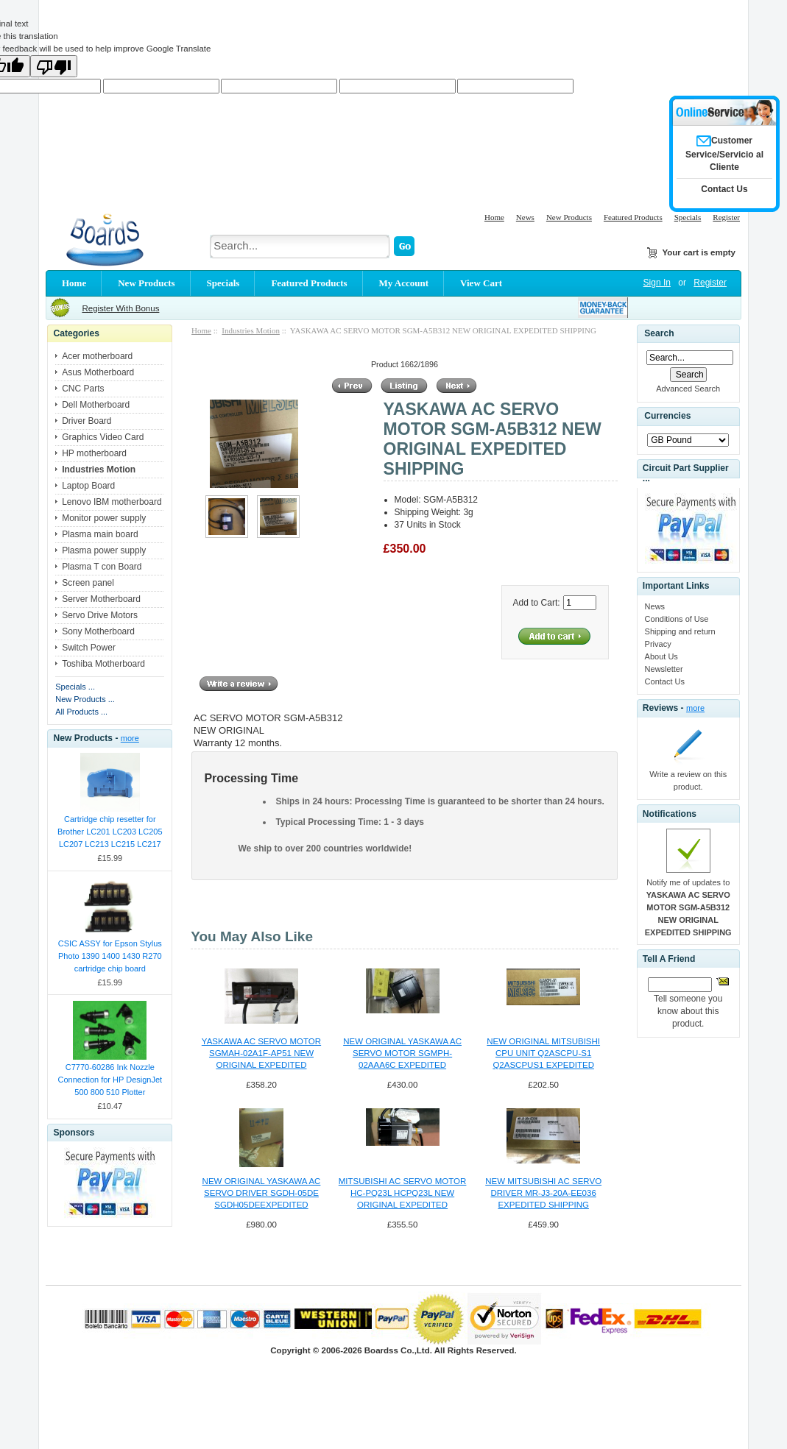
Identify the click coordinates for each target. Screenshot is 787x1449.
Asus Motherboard (98, 372)
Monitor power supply (104, 518)
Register (726, 217)
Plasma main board (100, 534)
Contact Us (665, 681)
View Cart (481, 282)
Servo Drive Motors (100, 615)
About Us (661, 656)
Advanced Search (688, 388)
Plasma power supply (104, 550)
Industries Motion (251, 330)
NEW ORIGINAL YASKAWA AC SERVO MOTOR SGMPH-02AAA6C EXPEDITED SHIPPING (402, 1054)
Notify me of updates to (688, 907)
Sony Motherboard (98, 631)
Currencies (667, 416)
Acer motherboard (97, 356)
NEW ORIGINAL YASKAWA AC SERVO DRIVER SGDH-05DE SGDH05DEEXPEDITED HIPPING (261, 1194)
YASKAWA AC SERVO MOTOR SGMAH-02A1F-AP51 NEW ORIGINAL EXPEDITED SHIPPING (261, 1054)
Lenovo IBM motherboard (111, 502)
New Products (569, 217)
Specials (688, 217)
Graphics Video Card (103, 437)
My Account (404, 282)
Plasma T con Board (101, 566)
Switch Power (89, 647)
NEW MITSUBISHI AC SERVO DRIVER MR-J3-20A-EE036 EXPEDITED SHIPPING (543, 1193)
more (130, 738)
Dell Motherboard (96, 405)
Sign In (657, 282)
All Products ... (81, 711)
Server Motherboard (101, 599)
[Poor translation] (53, 66)
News (525, 217)
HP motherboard (94, 453)
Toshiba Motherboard (103, 664)
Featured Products (633, 217)
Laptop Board (88, 486)
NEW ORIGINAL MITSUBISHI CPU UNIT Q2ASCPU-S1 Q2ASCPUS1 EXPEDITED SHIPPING (543, 1054)
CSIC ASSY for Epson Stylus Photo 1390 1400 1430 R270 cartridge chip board (110, 956)
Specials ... (75, 686)
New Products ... (85, 699)
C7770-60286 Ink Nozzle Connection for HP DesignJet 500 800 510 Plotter (109, 1080)
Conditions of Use (677, 618)
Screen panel (88, 583)
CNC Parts (83, 388)
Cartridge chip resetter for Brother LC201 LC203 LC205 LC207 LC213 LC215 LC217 (109, 832)
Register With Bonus (120, 308)
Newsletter (664, 669)
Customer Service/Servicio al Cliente (724, 153)
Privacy (658, 644)
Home (494, 217)
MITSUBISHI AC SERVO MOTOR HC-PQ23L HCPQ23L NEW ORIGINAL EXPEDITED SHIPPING (403, 1194)
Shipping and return (680, 631)
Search (659, 333)
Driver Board (86, 421)
